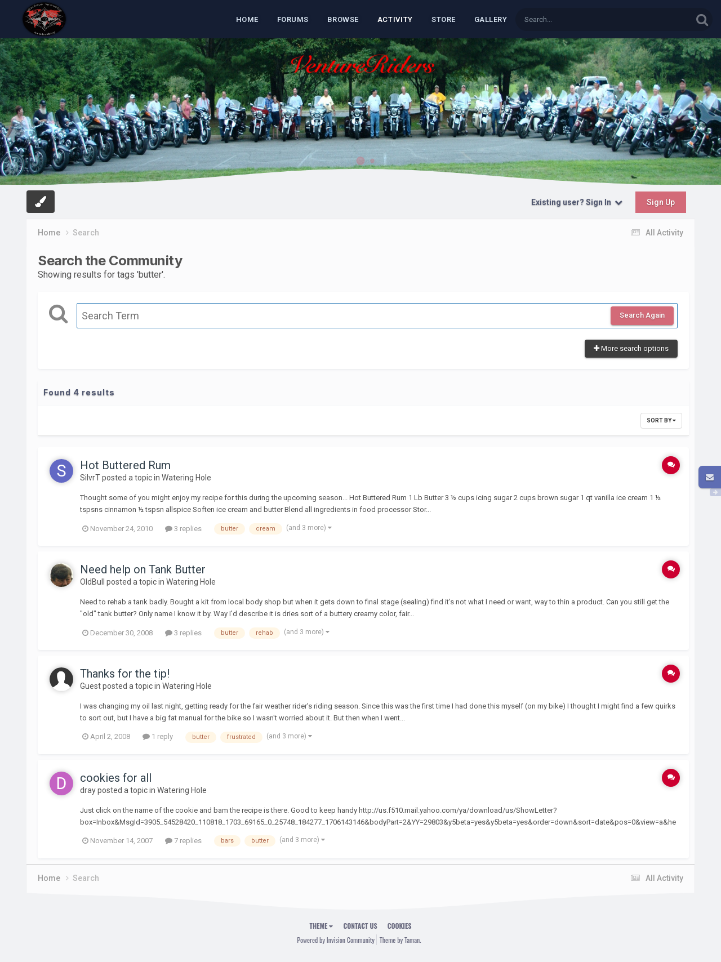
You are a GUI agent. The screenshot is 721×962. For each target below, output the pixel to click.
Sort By (661, 420)
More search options (631, 348)
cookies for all (116, 778)
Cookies (400, 925)
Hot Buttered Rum (125, 465)
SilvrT (90, 477)
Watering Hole (186, 477)
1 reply (158, 736)
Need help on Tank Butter (143, 569)
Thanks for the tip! (125, 673)
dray (88, 790)
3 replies (183, 528)
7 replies (183, 840)
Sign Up (661, 202)
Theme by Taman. (400, 940)
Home (247, 19)
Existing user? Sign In (576, 202)
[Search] (574, 19)
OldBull (92, 581)
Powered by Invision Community (336, 940)
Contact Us (360, 925)
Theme (321, 925)
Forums (293, 19)
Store (443, 19)
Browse (343, 19)
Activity (395, 19)
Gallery (491, 19)
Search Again (642, 315)
